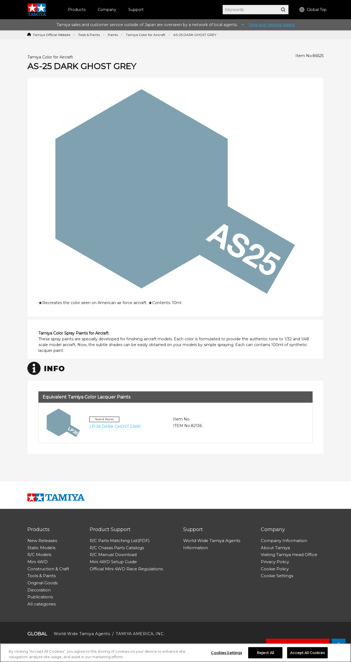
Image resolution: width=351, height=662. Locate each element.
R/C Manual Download (113, 554)
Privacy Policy (275, 561)
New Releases (42, 540)
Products (77, 9)
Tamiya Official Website (51, 35)
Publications (40, 596)
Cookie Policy (275, 568)
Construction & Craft (48, 568)
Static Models (41, 547)
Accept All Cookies (307, 654)
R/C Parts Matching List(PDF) (120, 540)
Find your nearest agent (272, 24)
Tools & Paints (89, 35)
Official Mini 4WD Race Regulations (126, 568)
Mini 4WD (37, 561)
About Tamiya (275, 547)
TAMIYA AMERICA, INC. (140, 633)
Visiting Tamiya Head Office (289, 554)
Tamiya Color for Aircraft (145, 35)
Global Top (313, 9)
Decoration (39, 590)
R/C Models (39, 554)
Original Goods (42, 582)
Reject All (265, 654)
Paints (113, 35)
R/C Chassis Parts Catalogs (117, 547)
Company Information (284, 540)
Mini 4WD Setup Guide (113, 561)
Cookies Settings (226, 654)
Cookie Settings (277, 575)
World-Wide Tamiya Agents (211, 540)
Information (195, 547)
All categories (41, 604)
